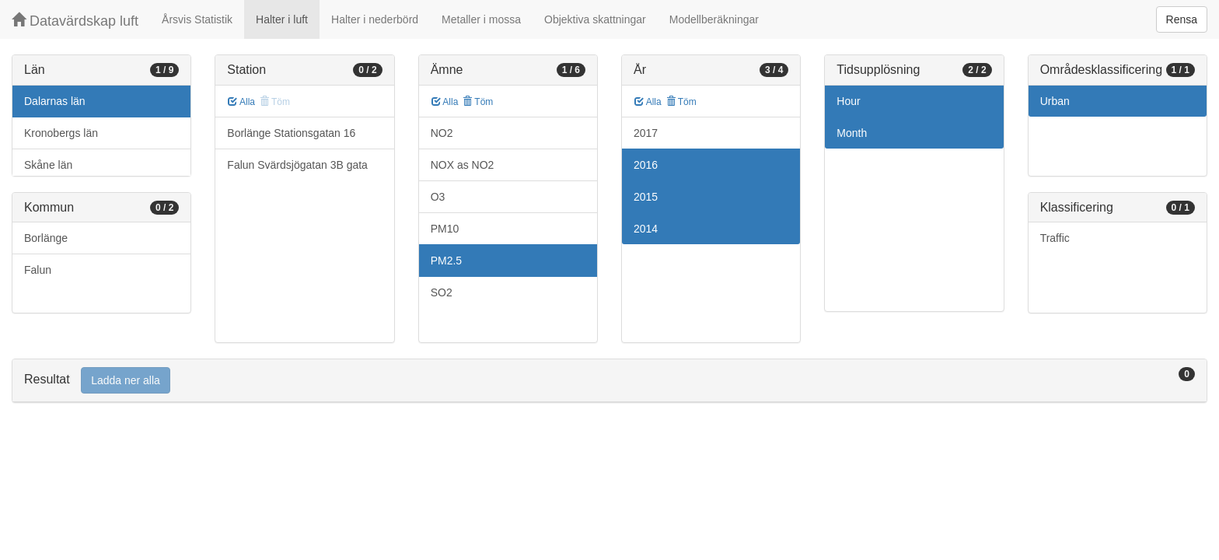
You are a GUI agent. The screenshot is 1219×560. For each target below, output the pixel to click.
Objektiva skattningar (595, 19)
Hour (848, 101)
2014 (646, 228)
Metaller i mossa (481, 19)
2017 (646, 133)
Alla (241, 101)
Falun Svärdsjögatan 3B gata (297, 165)
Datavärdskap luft (75, 20)
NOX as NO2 (462, 165)
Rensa (1181, 19)
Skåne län (48, 165)
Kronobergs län (61, 133)
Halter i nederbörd (374, 19)
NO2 (442, 133)
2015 (646, 197)
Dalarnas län (55, 101)
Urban (1055, 101)
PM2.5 (446, 260)
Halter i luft (282, 19)
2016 (646, 165)
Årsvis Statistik (197, 19)
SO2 (441, 292)
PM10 (445, 228)
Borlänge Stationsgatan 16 (291, 133)
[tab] (609, 380)
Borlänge (46, 238)
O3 (438, 197)
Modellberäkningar (714, 19)
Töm (478, 101)
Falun (37, 270)
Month (852, 133)
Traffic (1055, 238)
